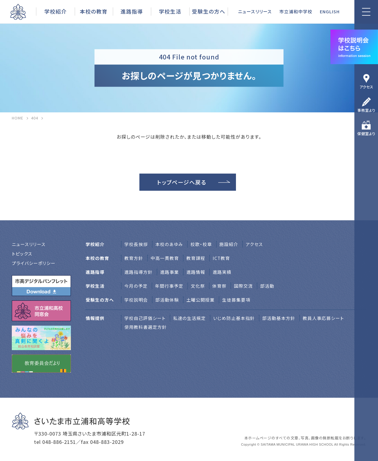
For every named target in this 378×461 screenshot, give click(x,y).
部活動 (267, 286)
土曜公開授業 (200, 300)
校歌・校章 (201, 244)
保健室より (366, 133)
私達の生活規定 (189, 318)
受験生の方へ (208, 11)
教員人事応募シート (323, 318)
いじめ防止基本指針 (234, 318)
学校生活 (170, 11)
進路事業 (169, 272)
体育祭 (219, 286)
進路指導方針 (138, 272)
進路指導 (131, 11)
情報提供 (95, 318)
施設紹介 (228, 244)
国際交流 (243, 286)
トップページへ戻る (181, 182)
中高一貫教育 (165, 258)
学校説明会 (136, 300)
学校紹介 (55, 11)
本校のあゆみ (169, 244)
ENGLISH (330, 11)
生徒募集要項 (236, 300)
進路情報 (195, 272)
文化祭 (198, 286)
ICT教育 (221, 258)
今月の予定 (136, 286)
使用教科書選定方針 (145, 327)
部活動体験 (167, 300)
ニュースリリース (255, 11)
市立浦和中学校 (295, 11)
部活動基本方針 (278, 318)
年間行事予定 (169, 286)
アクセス (366, 87)
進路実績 (222, 272)
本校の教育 (93, 11)
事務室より (366, 110)
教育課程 (195, 258)
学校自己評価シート (145, 318)
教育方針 (133, 258)
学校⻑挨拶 (136, 244)
